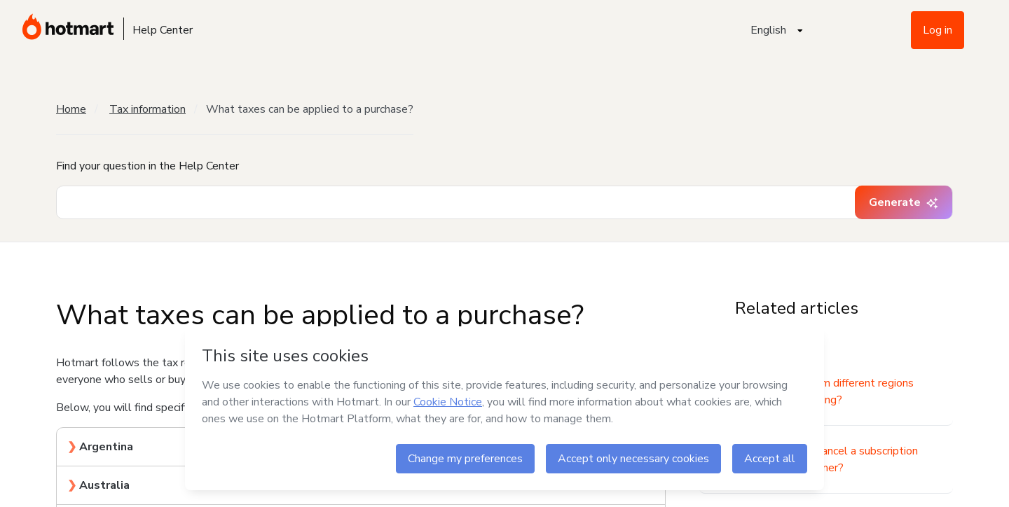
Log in (937, 30)
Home (71, 109)
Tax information (147, 109)
